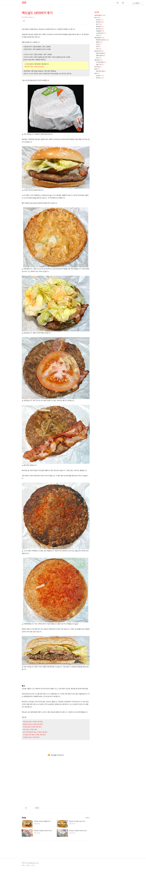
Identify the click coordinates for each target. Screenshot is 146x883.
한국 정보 (97, 67)
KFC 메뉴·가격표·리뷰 (30, 729)
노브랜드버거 (101, 33)
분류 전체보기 (99, 15)
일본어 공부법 (101, 53)
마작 (98, 46)
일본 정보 (98, 60)
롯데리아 (100, 26)
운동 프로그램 (101, 71)
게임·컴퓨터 (99, 38)
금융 (97, 73)
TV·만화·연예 (101, 62)
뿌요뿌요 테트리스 (102, 40)
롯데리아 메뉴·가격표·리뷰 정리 (33, 724)
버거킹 (99, 20)
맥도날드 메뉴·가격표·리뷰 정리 (34, 67)
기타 (98, 35)
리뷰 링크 (81, 702)
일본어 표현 (100, 55)
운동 (97, 69)
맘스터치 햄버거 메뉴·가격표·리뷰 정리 (35, 732)
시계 (98, 44)
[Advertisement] (56, 679)
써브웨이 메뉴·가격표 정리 (31, 737)
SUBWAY (100, 31)
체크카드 (100, 78)
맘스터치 (100, 29)
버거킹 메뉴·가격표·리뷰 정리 (32, 727)
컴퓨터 (99, 42)
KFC (99, 24)
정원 (24, 2)
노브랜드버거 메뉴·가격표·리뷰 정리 (34, 735)
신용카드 (100, 76)
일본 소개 (100, 64)
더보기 (87, 818)
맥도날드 (100, 22)
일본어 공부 (98, 51)
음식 (97, 17)
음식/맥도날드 (25, 17)
